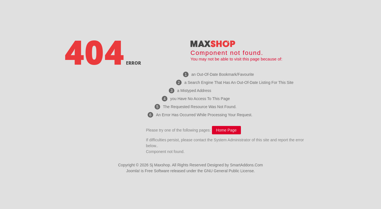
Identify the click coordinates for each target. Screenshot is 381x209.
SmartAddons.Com (246, 165)
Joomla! (133, 171)
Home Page (226, 130)
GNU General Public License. (229, 171)
